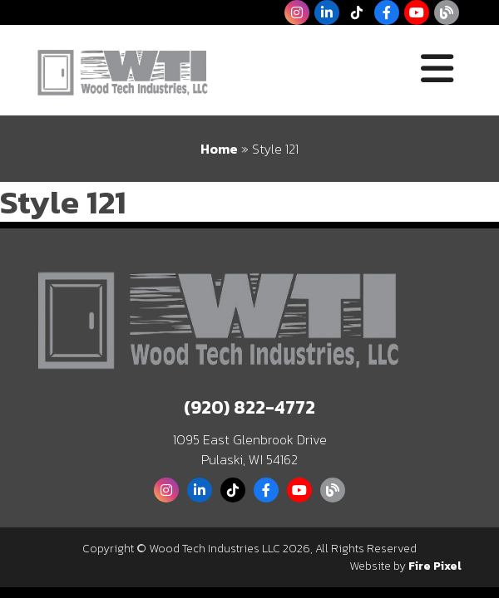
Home (219, 149)
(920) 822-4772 (249, 407)
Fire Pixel (435, 566)
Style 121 (63, 202)
